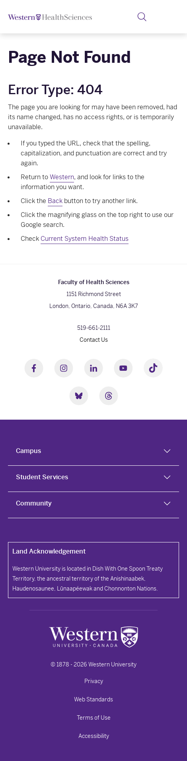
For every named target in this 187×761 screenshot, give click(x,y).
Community (34, 503)
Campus (28, 451)
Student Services (42, 477)
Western (62, 177)
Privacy (93, 681)
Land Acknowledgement (49, 551)
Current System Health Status (85, 238)
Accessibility (93, 736)
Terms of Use (94, 717)
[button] (141, 16)
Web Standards (93, 699)
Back (55, 201)
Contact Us (94, 339)
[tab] (93, 453)
